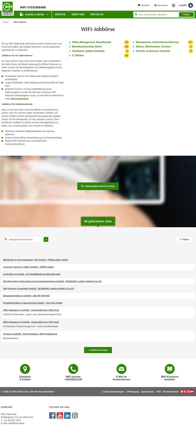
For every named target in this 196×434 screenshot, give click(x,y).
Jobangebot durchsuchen (98, 186)
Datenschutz (147, 391)
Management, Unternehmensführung (157, 42)
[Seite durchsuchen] (163, 14)
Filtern (184, 239)
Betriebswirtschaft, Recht (87, 46)
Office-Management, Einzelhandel (91, 42)
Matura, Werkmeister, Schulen (153, 46)
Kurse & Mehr (32, 14)
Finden (186, 14)
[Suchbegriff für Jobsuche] (26, 239)
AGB (158, 391)
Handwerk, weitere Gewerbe (88, 51)
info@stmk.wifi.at (19, 98)
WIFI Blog (97, 14)
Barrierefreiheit (170, 391)
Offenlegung (132, 391)
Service (60, 14)
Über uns (78, 14)
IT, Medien (78, 55)
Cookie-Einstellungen (113, 391)
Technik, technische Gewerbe (153, 51)
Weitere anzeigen (100, 349)
